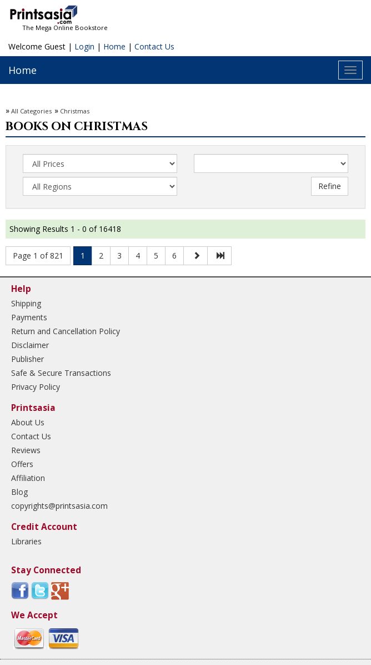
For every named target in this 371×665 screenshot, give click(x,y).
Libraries (26, 541)
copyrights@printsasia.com (59, 505)
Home (114, 46)
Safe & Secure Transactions (61, 373)
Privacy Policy (35, 386)
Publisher (27, 359)
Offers (22, 464)
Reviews (26, 450)
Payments (29, 317)
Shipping (26, 303)
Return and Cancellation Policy (65, 331)
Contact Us (154, 46)
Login (84, 46)
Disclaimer (30, 345)
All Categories (31, 111)
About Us (27, 422)
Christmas (74, 111)
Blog (19, 492)
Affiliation (28, 478)
